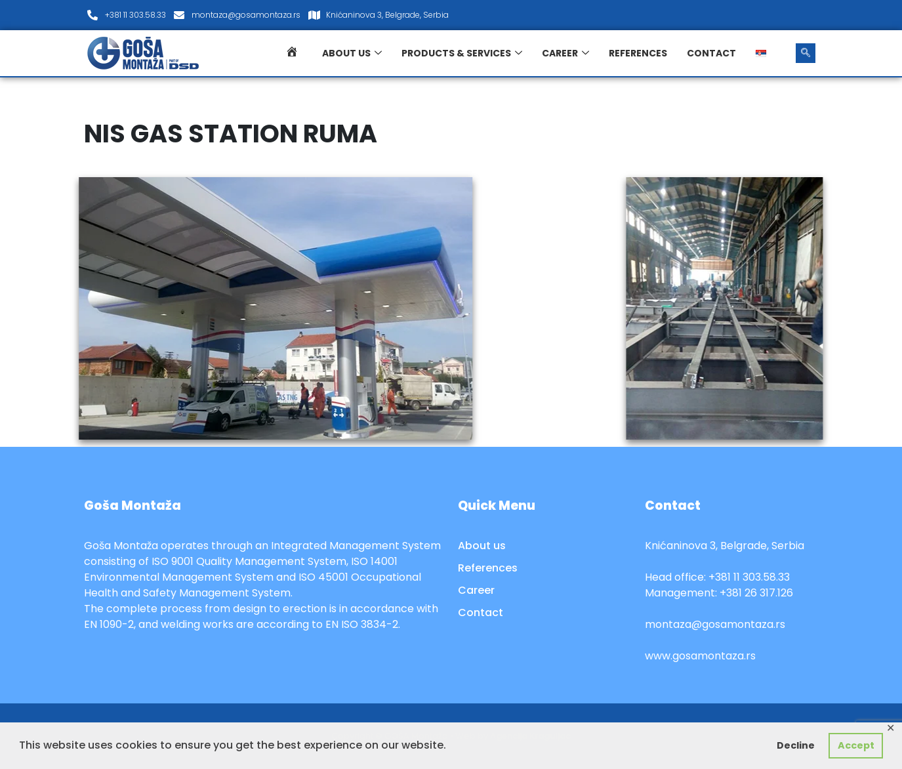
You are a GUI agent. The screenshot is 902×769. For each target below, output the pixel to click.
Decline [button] (796, 745)
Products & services (461, 53)
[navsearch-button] (805, 53)
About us (352, 53)
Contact (711, 53)
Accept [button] (856, 745)
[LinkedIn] (801, 15)
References (638, 53)
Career (565, 53)
